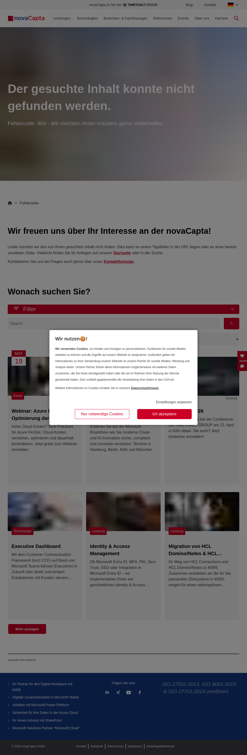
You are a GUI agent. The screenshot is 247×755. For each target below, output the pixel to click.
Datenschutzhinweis (145, 388)
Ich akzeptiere (164, 414)
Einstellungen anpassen (174, 402)
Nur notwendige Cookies (102, 414)
